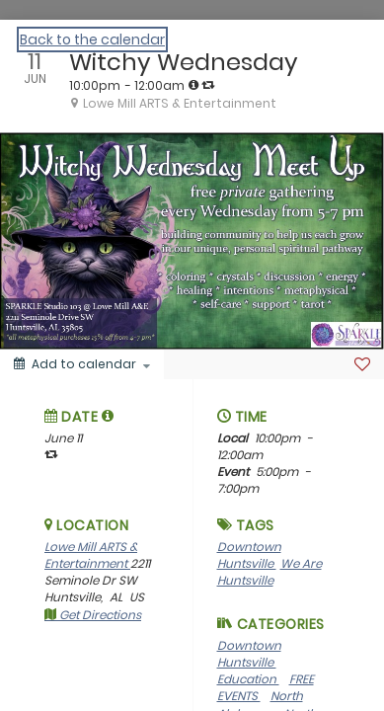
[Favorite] (362, 364)
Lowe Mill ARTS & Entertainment (90, 555)
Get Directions (92, 614)
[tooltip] (193, 85)
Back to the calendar (92, 39)
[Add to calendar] (82, 364)
